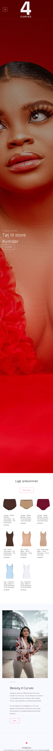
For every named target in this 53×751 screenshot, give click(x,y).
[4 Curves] (26, 10)
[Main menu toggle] (5, 10)
